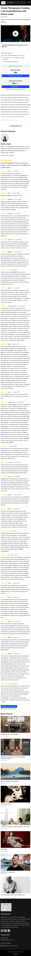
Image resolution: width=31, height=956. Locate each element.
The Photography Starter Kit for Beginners (13, 895)
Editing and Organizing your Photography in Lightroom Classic (13, 757)
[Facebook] (5, 930)
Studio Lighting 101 (6, 804)
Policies (15, 954)
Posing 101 (4, 849)
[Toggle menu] (28, 2)
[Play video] (15, 33)
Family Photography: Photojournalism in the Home (15, 827)
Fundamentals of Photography (9, 734)
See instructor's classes (7, 155)
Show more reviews (9, 706)
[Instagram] (8, 930)
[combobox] (16, 2)
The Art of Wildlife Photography (10, 781)
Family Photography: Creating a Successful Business (14, 46)
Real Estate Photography (8, 872)
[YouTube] (2, 930)
